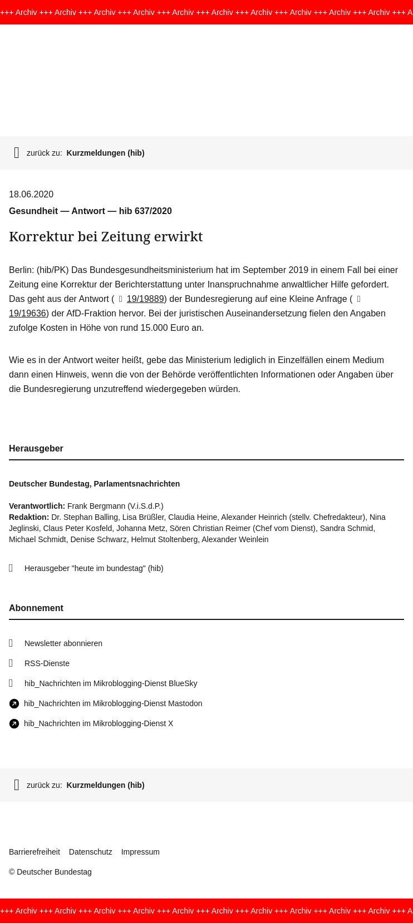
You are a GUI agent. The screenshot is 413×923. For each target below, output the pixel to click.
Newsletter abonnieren (63, 643)
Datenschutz (90, 851)
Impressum (140, 851)
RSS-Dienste (47, 663)
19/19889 (139, 299)
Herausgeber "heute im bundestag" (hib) (94, 568)
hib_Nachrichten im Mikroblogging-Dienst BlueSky (110, 683)
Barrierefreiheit (34, 851)
